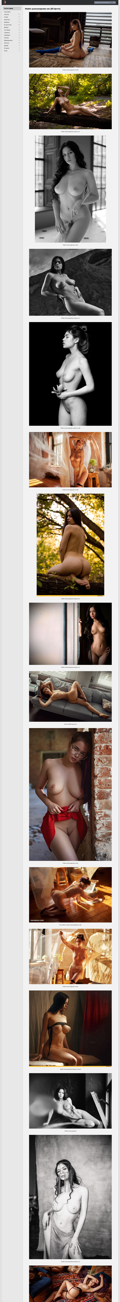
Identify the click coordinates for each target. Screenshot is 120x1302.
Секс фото (7, 12)
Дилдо (6, 45)
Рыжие (6, 38)
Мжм (5, 51)
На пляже (7, 30)
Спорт (6, 17)
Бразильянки (8, 40)
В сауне (6, 48)
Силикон (7, 32)
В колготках (8, 25)
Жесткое (7, 19)
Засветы (6, 22)
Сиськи (6, 14)
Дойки (6, 27)
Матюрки (7, 35)
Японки (6, 43)
